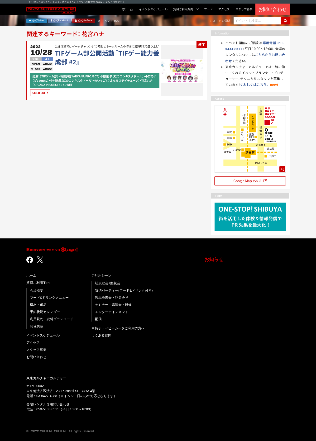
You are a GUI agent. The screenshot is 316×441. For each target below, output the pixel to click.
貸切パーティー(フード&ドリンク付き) (124, 290)
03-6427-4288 (46, 396)
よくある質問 (101, 335)
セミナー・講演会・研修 (113, 305)
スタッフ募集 (36, 349)
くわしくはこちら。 (254, 84)
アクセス (33, 342)
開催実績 (36, 326)
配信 (98, 319)
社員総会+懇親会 (107, 283)
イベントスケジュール (43, 335)
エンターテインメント (111, 312)
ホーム (31, 275)
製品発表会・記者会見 (111, 297)
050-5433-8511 (47, 409)
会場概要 (36, 290)
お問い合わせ (36, 357)
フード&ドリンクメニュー (49, 297)
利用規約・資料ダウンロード (51, 319)
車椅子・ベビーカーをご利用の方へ (118, 328)
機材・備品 (38, 305)
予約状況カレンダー (45, 312)
